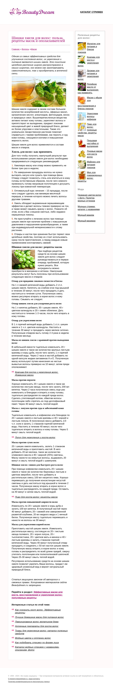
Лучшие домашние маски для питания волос (39, 617)
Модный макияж (86, 215)
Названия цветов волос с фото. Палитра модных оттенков (89, 198)
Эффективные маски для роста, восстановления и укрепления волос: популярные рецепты (37, 595)
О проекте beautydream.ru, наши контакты (24, 679)
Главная (16, 49)
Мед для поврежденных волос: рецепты (90, 176)
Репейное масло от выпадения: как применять (88, 88)
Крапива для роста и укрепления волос (89, 61)
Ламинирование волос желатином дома (36, 621)
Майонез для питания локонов (93, 165)
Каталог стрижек (91, 12)
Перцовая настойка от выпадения (93, 143)
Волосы (25, 49)
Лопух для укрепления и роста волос (35, 437)
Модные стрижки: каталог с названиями (89, 208)
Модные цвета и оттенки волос (33, 638)
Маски (34, 49)
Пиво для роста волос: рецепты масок (36, 497)
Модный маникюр (87, 221)
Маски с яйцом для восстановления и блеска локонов (90, 103)
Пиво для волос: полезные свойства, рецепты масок (87, 130)
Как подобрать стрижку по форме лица (37, 642)
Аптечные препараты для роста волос (36, 626)
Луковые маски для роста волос (94, 154)
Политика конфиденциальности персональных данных (29, 682)
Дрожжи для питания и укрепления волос (88, 74)
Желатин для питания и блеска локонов (89, 48)
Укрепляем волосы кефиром (92, 116)
